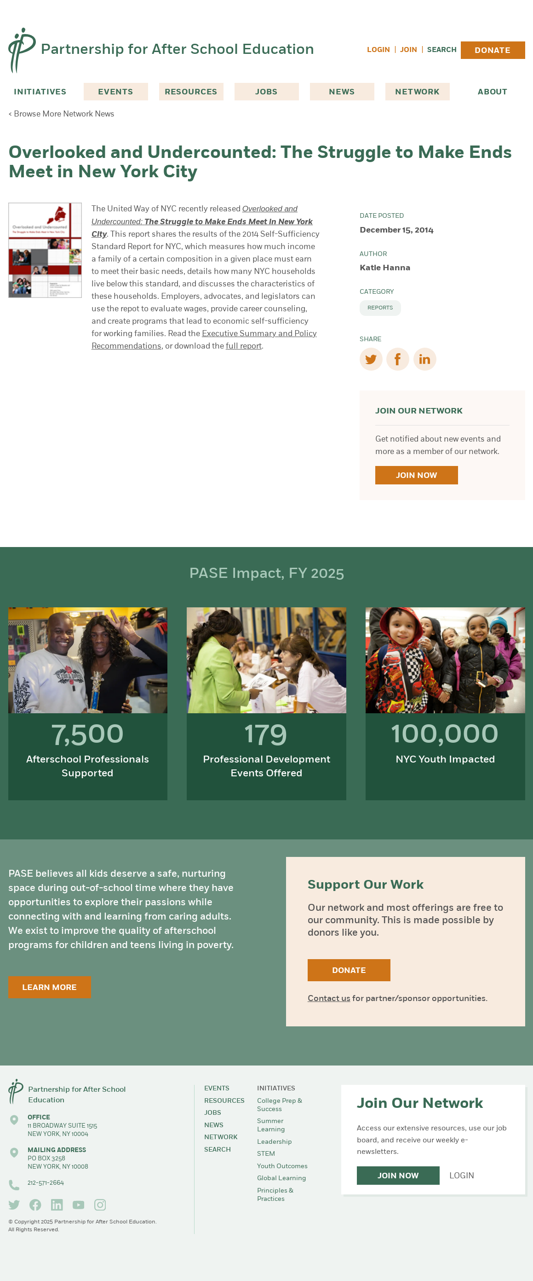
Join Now (416, 476)
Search (442, 50)
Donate (493, 51)
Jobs (266, 92)
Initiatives (40, 92)
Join (408, 50)
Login (378, 50)
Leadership (274, 1142)
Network (417, 92)
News (342, 92)
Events (115, 92)
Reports (380, 308)
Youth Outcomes (282, 1166)
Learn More (49, 988)
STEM (266, 1154)
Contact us (329, 999)
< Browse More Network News (61, 114)
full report (244, 346)
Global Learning (281, 1178)
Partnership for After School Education (177, 50)
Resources (191, 92)
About (493, 92)
